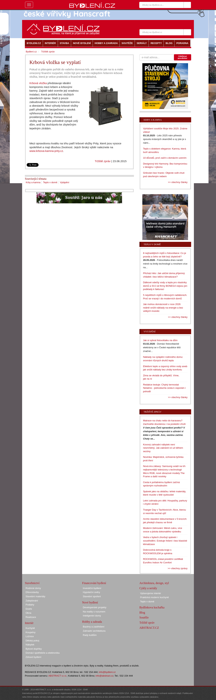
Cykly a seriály (148, 588)
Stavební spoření (92, 596)
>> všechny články (177, 182)
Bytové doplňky (34, 648)
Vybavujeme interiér (150, 593)
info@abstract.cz (104, 675)
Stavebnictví (32, 583)
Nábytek (30, 644)
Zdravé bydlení (33, 657)
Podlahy (30, 604)
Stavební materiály (35, 596)
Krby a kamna (33, 182)
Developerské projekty (94, 607)
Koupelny (30, 632)
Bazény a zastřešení (93, 626)
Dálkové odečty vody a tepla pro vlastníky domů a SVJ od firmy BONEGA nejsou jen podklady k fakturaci (165, 286)
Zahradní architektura (94, 630)
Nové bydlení (90, 602)
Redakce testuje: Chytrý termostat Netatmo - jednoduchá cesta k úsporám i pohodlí (164, 388)
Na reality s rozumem (94, 611)
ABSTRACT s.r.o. (57, 675)
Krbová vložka (38, 83)
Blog (142, 612)
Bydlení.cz (31, 51)
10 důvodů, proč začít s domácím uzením (165, 157)
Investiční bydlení (92, 588)
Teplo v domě (50, 182)
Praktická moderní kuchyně (154, 597)
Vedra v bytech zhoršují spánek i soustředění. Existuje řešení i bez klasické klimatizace (165, 540)
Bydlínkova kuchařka (151, 607)
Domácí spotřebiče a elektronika (43, 652)
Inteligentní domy (92, 615)
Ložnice (30, 636)
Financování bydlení (94, 583)
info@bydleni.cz (107, 672)
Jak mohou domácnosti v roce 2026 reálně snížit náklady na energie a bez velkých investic (163, 307)
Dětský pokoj (32, 640)
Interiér (29, 623)
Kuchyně (30, 628)
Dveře (29, 608)
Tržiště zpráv (102, 161)
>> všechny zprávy (177, 568)
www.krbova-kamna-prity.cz (46, 150)
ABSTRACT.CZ (149, 627)
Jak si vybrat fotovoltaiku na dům (160, 340)
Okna (28, 613)
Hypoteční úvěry (91, 592)
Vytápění (64, 182)
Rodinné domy (33, 588)
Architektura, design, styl (154, 583)
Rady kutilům (89, 635)
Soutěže (144, 617)
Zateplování (32, 600)
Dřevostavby (32, 592)
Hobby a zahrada (92, 621)
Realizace (31, 617)
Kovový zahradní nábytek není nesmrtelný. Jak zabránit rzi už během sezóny (163, 448)
